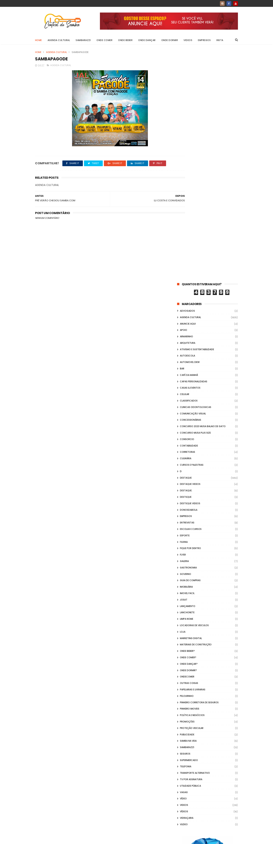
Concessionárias (190, 189)
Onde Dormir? (188, 439)
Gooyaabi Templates (96, 839)
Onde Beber (125, 40)
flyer (183, 324)
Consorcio (187, 208)
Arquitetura (187, 112)
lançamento (187, 375)
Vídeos (184, 580)
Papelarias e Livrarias (192, 458)
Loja (182, 401)
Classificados (189, 169)
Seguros (185, 523)
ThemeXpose (56, 839)
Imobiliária (186, 356)
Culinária (185, 227)
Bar (182, 137)
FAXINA (184, 311)
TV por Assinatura (191, 548)
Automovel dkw (190, 131)
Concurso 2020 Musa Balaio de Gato (203, 195)
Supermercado (189, 529)
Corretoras (187, 221)
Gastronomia (188, 336)
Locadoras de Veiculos (194, 394)
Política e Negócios (192, 484)
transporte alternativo (195, 542)
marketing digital (191, 407)
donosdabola (188, 279)
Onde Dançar (147, 40)
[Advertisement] (207, 795)
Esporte (185, 304)
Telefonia (185, 535)
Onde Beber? (187, 420)
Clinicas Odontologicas (195, 176)
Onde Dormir (169, 40)
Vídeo (183, 568)
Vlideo (184, 593)
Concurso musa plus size (195, 202)
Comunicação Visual (193, 182)
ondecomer (187, 445)
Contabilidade (189, 215)
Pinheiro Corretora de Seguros (199, 471)
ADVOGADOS (187, 80)
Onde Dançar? (189, 433)
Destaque (186, 247)
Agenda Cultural (59, 40)
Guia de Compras (190, 349)
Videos (188, 40)
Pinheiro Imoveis (189, 478)
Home (38, 40)
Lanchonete (187, 381)
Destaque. (186, 259)
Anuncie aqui (188, 93)
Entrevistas (187, 291)
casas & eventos (190, 157)
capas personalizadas (193, 150)
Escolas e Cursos (191, 298)
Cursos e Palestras (191, 234)
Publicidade (187, 503)
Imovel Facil (187, 362)
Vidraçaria (186, 587)
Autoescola (187, 125)
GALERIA (184, 330)
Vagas (184, 561)
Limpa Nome (186, 388)
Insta (220, 40)
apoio (183, 99)
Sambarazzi (83, 40)
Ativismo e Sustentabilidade (197, 118)
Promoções (187, 490)
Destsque (185, 266)
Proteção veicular (191, 497)
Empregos (204, 40)
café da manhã (189, 144)
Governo (185, 343)
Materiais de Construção (196, 413)
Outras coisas (189, 452)
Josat (183, 369)
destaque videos (190, 253)
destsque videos (190, 272)
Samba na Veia (188, 510)
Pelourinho (187, 465)
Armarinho (186, 105)
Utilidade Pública (190, 555)
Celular (184, 163)
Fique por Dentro (190, 317)
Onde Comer (105, 40)
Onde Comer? (188, 426)
